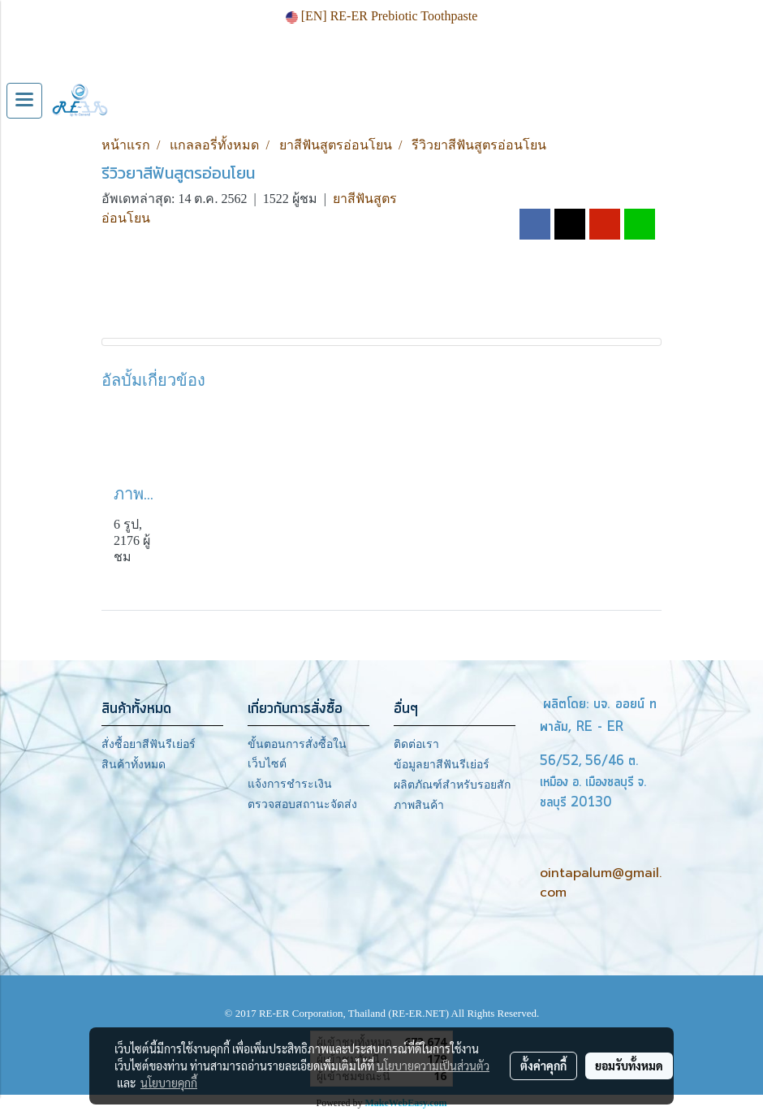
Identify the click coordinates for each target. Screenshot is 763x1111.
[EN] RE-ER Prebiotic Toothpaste (382, 16)
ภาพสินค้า (419, 805)
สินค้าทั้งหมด (133, 765)
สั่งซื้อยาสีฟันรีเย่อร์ (148, 744)
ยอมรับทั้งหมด (629, 1065)
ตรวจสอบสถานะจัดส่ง (302, 804)
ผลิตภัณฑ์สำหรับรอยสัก (452, 785)
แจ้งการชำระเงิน (290, 784)
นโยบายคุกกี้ (168, 1082)
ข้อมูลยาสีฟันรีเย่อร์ (441, 765)
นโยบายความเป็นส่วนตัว (433, 1065)
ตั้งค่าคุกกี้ (543, 1065)
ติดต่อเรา (416, 744)
